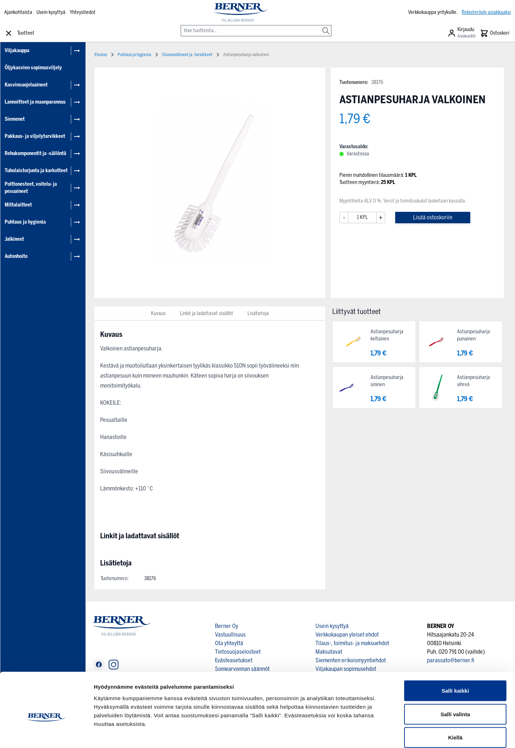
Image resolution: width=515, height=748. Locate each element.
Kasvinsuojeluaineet (26, 85)
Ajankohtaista (18, 12)
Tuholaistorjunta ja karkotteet (36, 171)
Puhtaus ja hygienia (25, 222)
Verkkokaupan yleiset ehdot (347, 634)
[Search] (326, 25)
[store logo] (240, 12)
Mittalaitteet (18, 205)
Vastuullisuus (230, 634)
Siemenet (15, 119)
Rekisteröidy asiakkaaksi (486, 12)
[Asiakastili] (461, 33)
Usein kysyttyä (50, 12)
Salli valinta (455, 678)
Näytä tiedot (382, 734)
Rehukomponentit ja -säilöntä (35, 153)
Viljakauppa (17, 51)
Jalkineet (14, 239)
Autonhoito (16, 256)
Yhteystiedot (82, 12)
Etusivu (100, 54)
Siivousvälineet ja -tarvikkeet (187, 54)
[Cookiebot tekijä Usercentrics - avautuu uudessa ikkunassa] (46, 734)
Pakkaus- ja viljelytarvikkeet (35, 136)
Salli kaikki (455, 654)
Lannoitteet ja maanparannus (35, 102)
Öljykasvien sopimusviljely (33, 68)
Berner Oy (226, 626)
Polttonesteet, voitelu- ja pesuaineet (31, 187)
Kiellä (455, 701)
